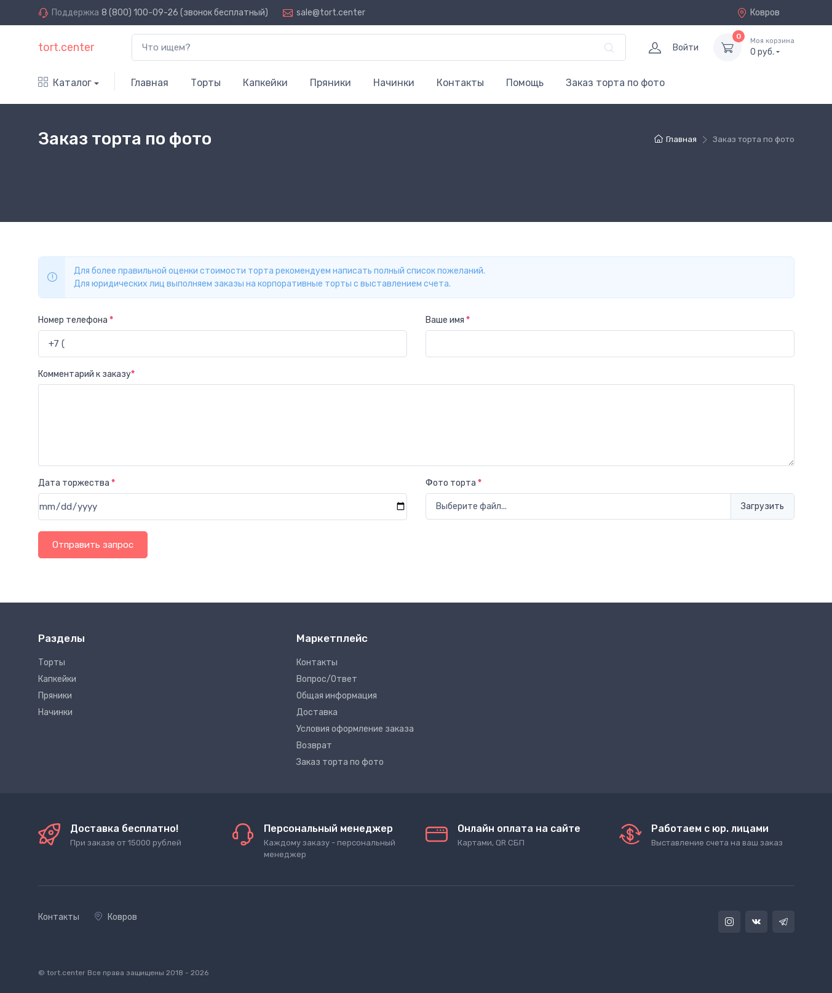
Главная (149, 83)
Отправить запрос (92, 544)
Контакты (460, 83)
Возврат (314, 745)
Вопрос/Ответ (326, 679)
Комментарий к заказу (86, 374)
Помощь (525, 83)
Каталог (65, 83)
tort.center (66, 47)
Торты (206, 83)
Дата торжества (76, 483)
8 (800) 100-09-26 (139, 12)
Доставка (317, 712)
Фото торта (453, 483)
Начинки (393, 83)
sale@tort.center (330, 12)
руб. (772, 46)
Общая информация (336, 695)
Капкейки (265, 83)
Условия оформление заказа (355, 729)
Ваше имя (448, 320)
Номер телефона (75, 320)
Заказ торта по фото (615, 83)
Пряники (330, 83)
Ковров (758, 12)
